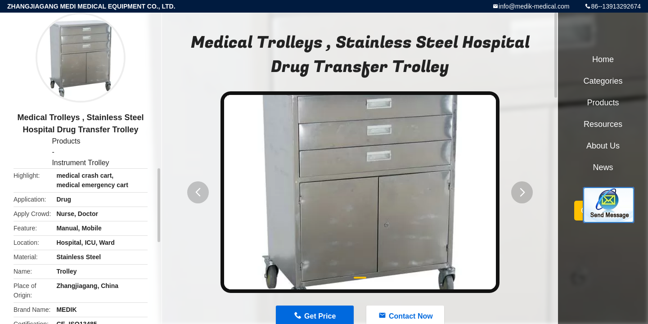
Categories (602, 81)
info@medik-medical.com (534, 6)
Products (66, 141)
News (603, 167)
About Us (603, 145)
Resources (603, 124)
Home (603, 59)
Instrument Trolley (80, 162)
